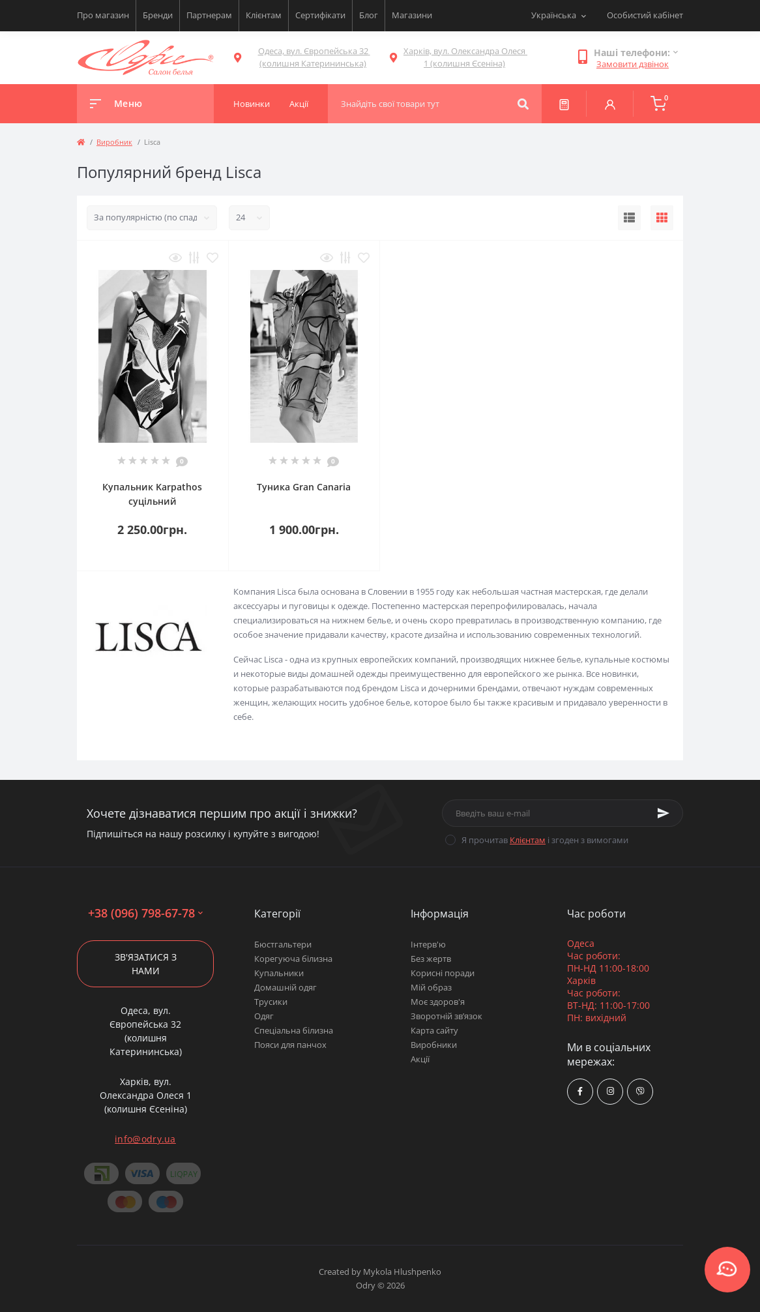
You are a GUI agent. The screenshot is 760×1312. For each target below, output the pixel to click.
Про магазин (103, 15)
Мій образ (431, 987)
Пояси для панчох (290, 1045)
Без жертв (431, 958)
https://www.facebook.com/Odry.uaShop (580, 1091)
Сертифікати (320, 15)
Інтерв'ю (428, 944)
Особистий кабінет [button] (645, 15)
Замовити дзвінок (632, 64)
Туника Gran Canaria (304, 487)
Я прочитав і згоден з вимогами (544, 840)
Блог (368, 15)
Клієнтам (264, 15)
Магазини (412, 15)
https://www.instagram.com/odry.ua (610, 1091)
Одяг (264, 1016)
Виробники (434, 1045)
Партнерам (209, 15)
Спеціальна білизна (293, 1030)
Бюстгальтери (283, 944)
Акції (420, 1059)
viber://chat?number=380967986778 (640, 1091)
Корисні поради (443, 973)
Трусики (270, 1001)
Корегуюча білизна (293, 958)
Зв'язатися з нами (146, 964)
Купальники (279, 973)
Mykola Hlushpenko (402, 1271)
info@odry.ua (145, 1139)
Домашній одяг (285, 987)
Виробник (114, 142)
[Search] (523, 103)
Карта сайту (434, 1030)
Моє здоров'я (438, 1001)
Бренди (158, 15)
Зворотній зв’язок (446, 1016)
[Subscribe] (663, 813)
